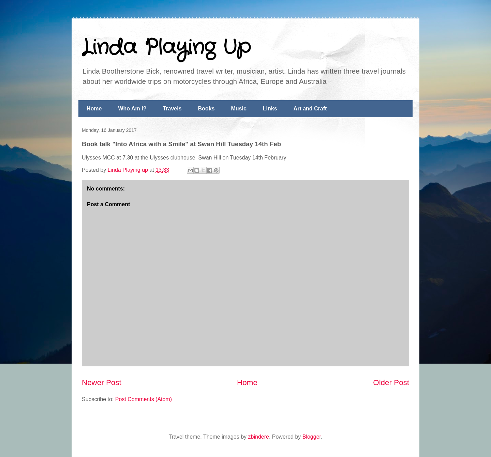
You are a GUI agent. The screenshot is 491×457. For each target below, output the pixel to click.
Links (270, 108)
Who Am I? (132, 108)
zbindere (258, 437)
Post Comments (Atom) (143, 399)
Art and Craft (310, 108)
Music (238, 108)
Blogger (311, 437)
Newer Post (101, 382)
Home (94, 108)
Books (206, 108)
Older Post (391, 382)
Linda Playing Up (166, 47)
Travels (172, 108)
